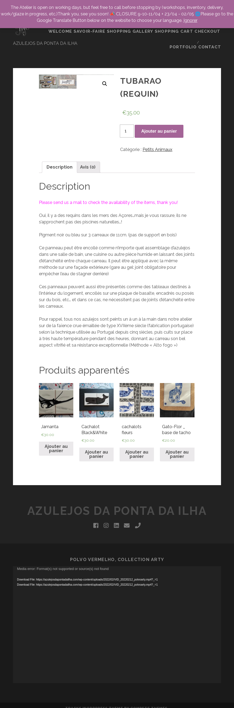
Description (59, 150)
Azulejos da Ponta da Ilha (117, 494)
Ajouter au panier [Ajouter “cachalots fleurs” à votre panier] (136, 437)
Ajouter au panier (159, 114)
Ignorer (190, 20)
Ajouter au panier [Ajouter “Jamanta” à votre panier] (56, 432)
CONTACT (211, 30)
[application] (117, 607)
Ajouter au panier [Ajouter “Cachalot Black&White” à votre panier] (96, 437)
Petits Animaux (157, 132)
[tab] (59, 150)
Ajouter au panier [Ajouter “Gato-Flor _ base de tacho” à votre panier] (177, 437)
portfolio (184, 30)
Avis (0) (87, 150)
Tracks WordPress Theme (94, 691)
